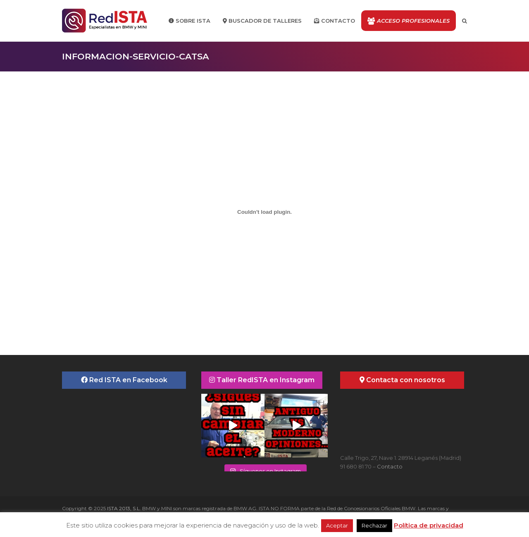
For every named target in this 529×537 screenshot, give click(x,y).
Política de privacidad (428, 525)
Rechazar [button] (374, 525)
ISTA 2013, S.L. (123, 508)
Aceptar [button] (337, 525)
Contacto (390, 466)
